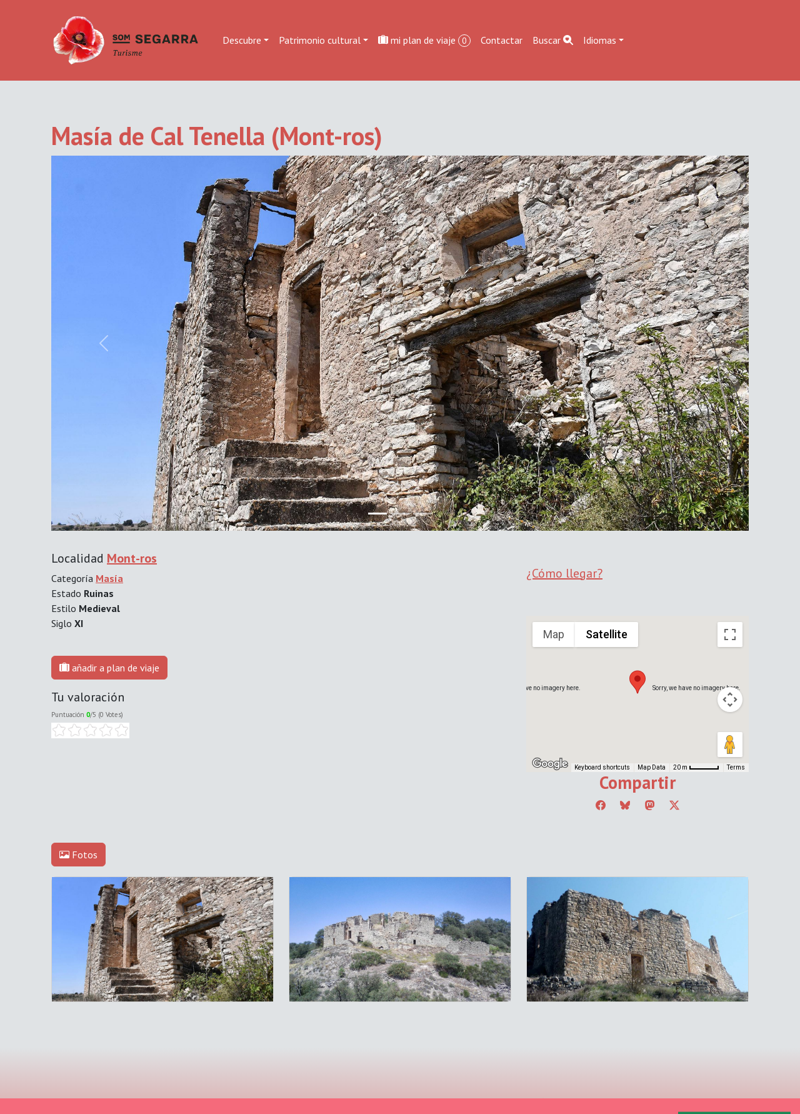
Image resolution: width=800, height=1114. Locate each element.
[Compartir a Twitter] (674, 805)
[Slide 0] (377, 513)
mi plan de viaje (424, 40)
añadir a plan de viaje (109, 667)
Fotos (78, 854)
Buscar (552, 40)
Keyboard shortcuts (602, 767)
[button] (637, 682)
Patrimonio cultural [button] (320, 40)
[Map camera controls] (730, 699)
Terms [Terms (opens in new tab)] (736, 767)
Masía (109, 578)
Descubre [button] (241, 40)
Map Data (652, 767)
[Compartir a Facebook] (601, 805)
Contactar (501, 40)
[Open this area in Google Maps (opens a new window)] (550, 764)
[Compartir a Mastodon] (650, 805)
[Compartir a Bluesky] (625, 805)
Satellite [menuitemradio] (607, 634)
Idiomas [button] (599, 40)
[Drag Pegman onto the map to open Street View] (730, 744)
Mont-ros (132, 558)
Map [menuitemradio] (553, 634)
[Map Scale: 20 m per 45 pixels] (696, 767)
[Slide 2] (422, 513)
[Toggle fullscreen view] (730, 634)
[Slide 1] (400, 513)
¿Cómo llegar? (564, 573)
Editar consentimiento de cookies (121, 1104)
